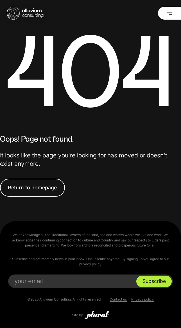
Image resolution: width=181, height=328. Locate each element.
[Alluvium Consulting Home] (25, 13)
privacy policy (90, 264)
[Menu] (169, 13)
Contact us (118, 299)
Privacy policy (142, 299)
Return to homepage (32, 187)
